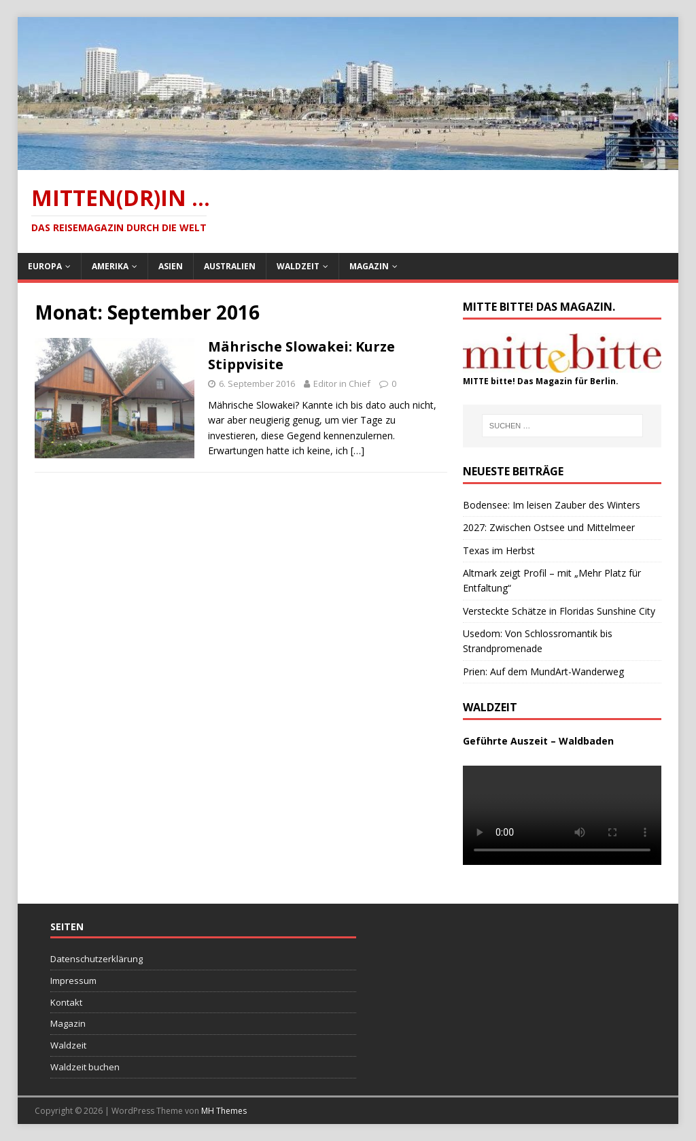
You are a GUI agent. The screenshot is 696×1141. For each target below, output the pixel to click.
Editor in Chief (341, 383)
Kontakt (66, 1002)
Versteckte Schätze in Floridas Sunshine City (559, 610)
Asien (170, 266)
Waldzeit (298, 266)
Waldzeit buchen (85, 1067)
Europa (45, 266)
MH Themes (224, 1111)
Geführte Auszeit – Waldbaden (538, 740)
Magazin (369, 266)
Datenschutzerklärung (96, 959)
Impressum (73, 980)
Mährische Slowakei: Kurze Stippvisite (301, 355)
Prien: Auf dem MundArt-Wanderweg (543, 671)
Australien (230, 266)
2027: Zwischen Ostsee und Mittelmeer (549, 527)
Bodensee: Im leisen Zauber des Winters (551, 504)
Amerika (110, 266)
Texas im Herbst (499, 550)
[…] (357, 450)
